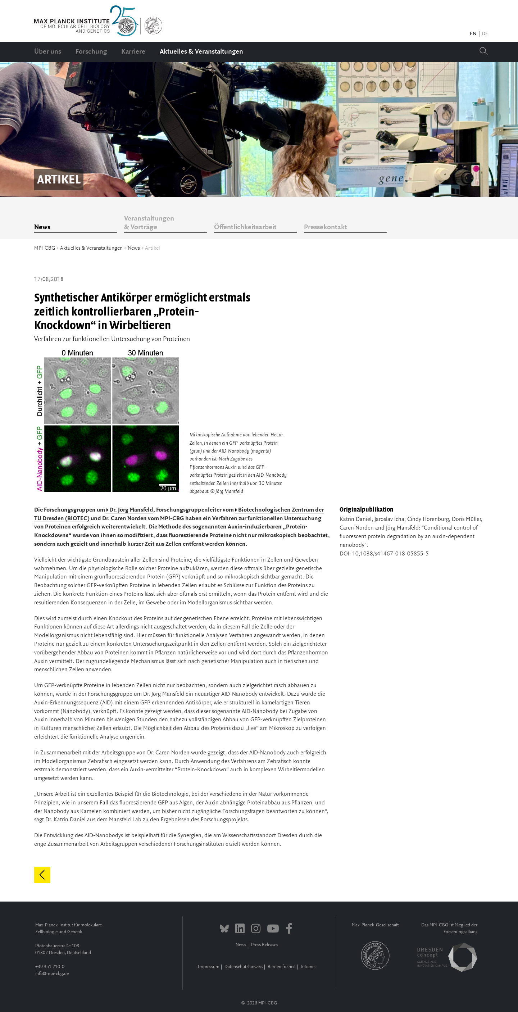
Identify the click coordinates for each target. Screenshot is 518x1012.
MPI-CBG (44, 248)
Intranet (308, 967)
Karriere (133, 51)
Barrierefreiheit (282, 967)
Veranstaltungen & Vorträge (149, 223)
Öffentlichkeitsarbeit (245, 227)
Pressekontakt (325, 227)
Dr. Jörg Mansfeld (131, 510)
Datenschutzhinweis (243, 967)
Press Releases (264, 945)
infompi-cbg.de (52, 973)
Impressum (208, 967)
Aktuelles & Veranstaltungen (201, 51)
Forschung (91, 51)
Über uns (47, 51)
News (42, 227)
